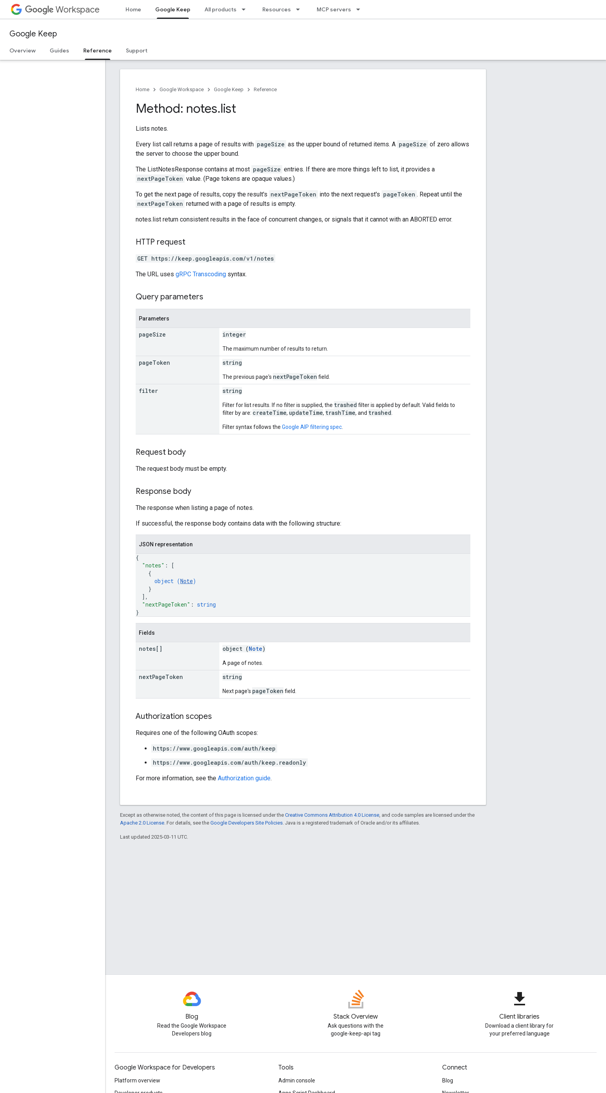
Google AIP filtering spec (312, 427)
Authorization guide (244, 778)
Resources (276, 9)
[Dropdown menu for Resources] (300, 9)
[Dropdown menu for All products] (246, 9)
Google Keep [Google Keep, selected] (172, 9)
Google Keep (33, 34)
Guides (59, 50)
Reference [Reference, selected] (97, 50)
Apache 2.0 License (142, 823)
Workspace (62, 9)
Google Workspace (182, 89)
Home (133, 9)
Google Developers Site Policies (246, 823)
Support (136, 50)
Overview (22, 50)
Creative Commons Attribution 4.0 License (332, 815)
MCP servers (334, 9)
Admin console (296, 1080)
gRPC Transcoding (201, 274)
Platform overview (137, 1080)
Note (186, 581)
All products (220, 9)
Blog (447, 1080)
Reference (265, 89)
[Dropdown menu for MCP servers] (360, 9)
